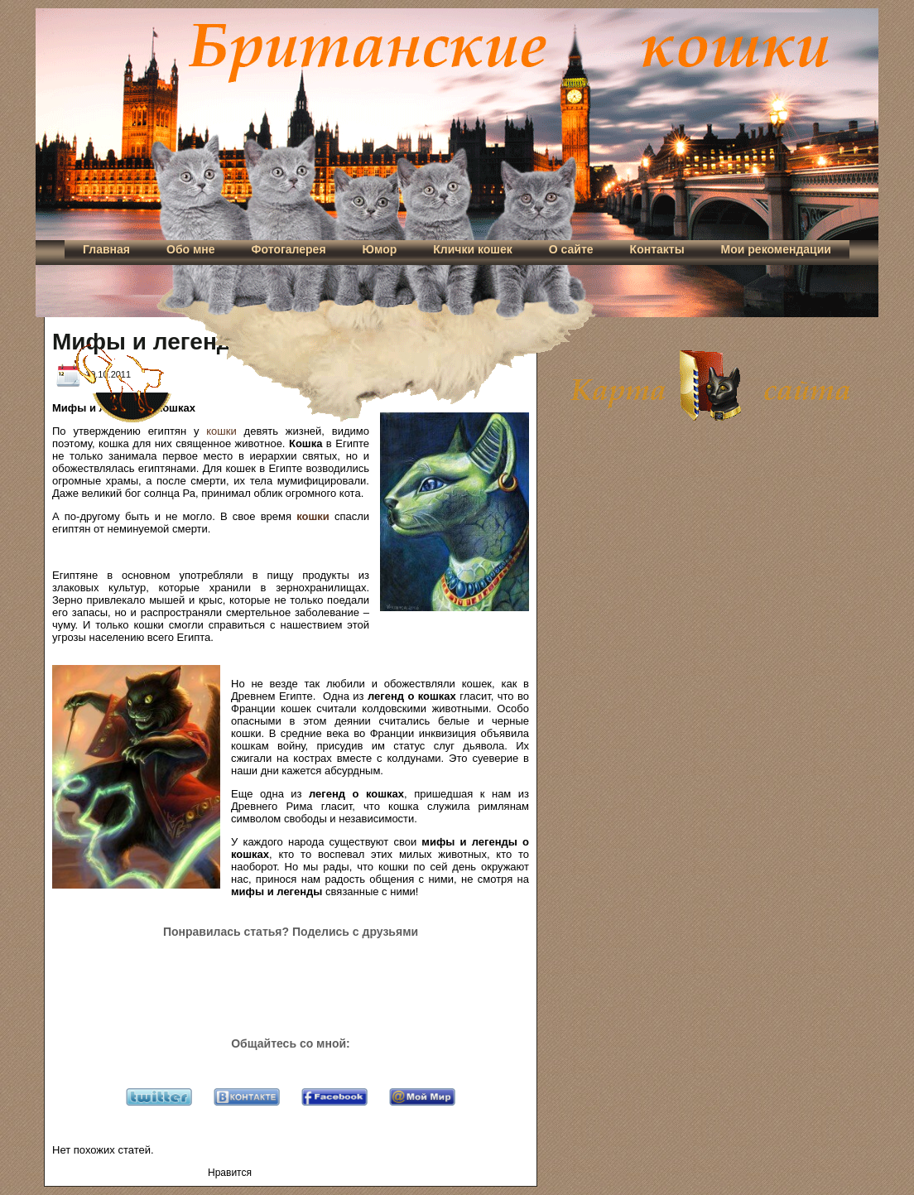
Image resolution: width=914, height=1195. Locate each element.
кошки (221, 431)
